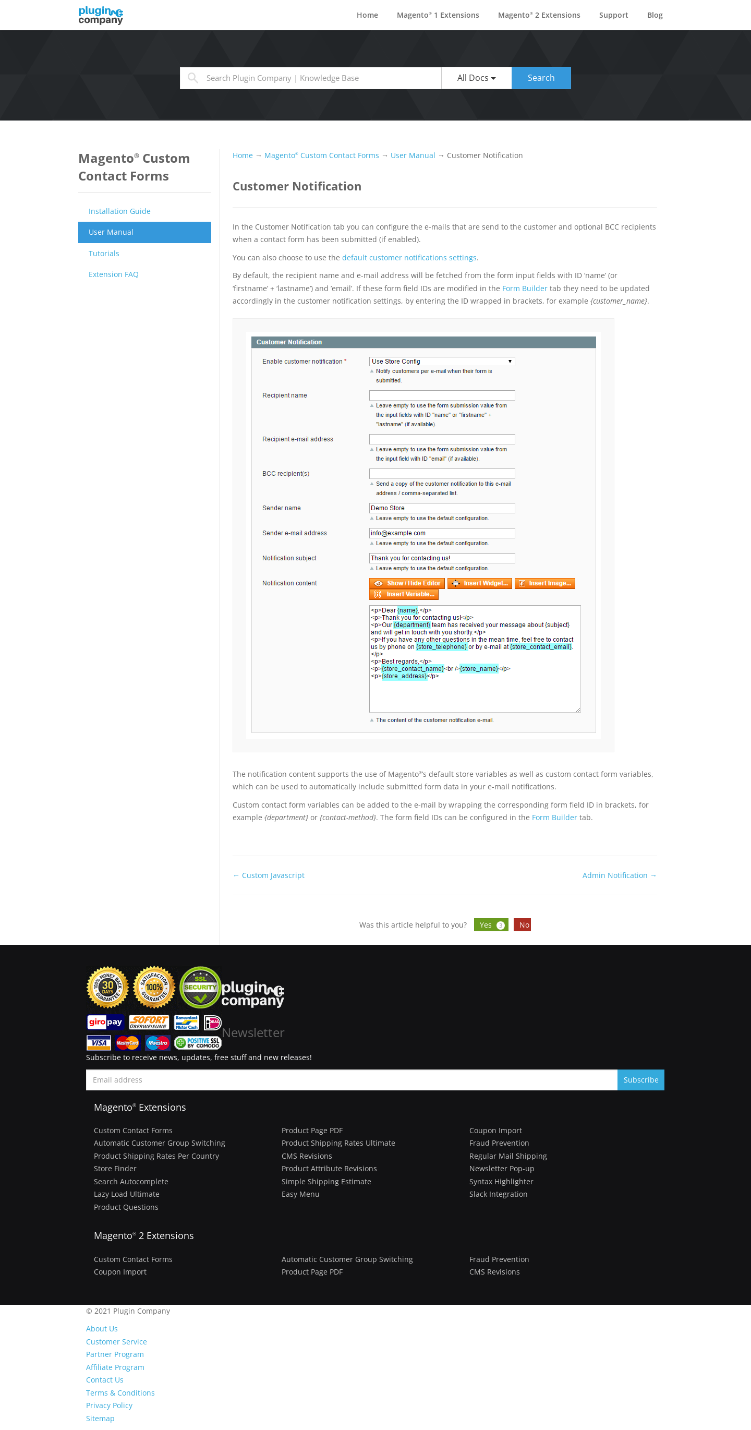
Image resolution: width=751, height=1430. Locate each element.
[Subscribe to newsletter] (352, 1080)
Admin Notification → (620, 875)
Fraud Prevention (499, 1143)
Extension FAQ (114, 274)
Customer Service (116, 1342)
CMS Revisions (307, 1156)
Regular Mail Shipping (508, 1156)
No (524, 925)
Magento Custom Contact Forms (321, 155)
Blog (655, 15)
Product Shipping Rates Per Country (156, 1156)
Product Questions (126, 1207)
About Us (102, 1328)
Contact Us (105, 1380)
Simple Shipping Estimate (326, 1181)
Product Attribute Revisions (329, 1168)
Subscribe (641, 1080)
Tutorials (104, 253)
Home (367, 15)
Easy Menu (301, 1194)
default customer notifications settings (409, 257)
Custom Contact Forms (133, 1130)
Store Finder (115, 1168)
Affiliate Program (115, 1367)
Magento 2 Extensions (539, 15)
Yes (493, 925)
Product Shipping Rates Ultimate (338, 1143)
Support (613, 15)
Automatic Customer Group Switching (159, 1143)
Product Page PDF (312, 1130)
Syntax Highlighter (501, 1181)
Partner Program (115, 1354)
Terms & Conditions (120, 1393)
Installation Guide (120, 211)
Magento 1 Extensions (438, 15)
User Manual (111, 232)
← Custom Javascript (269, 875)
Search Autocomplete (131, 1181)
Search (541, 77)
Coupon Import (495, 1130)
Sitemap (100, 1418)
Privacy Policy (109, 1405)
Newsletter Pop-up (502, 1168)
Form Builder (525, 288)
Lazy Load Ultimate (127, 1194)
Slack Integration (498, 1194)
